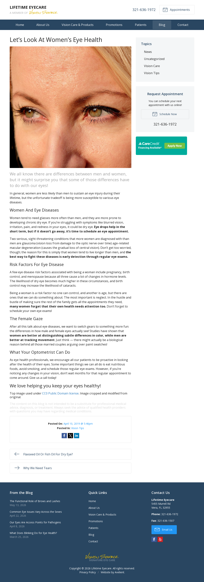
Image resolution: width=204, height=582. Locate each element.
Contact (183, 25)
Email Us (163, 529)
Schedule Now (164, 113)
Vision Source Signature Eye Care (102, 556)
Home (20, 25)
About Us (42, 25)
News (148, 52)
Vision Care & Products (78, 25)
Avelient (119, 572)
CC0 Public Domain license (60, 393)
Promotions (114, 25)
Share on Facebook (64, 435)
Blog (162, 25)
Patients (140, 25)
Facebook (154, 539)
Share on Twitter (70, 435)
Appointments (176, 9)
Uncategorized (154, 59)
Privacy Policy (87, 572)
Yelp (160, 539)
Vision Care (152, 66)
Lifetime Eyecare (101, 568)
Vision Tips (77, 428)
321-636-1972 (144, 9)
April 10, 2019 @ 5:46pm (78, 423)
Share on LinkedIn (76, 435)
